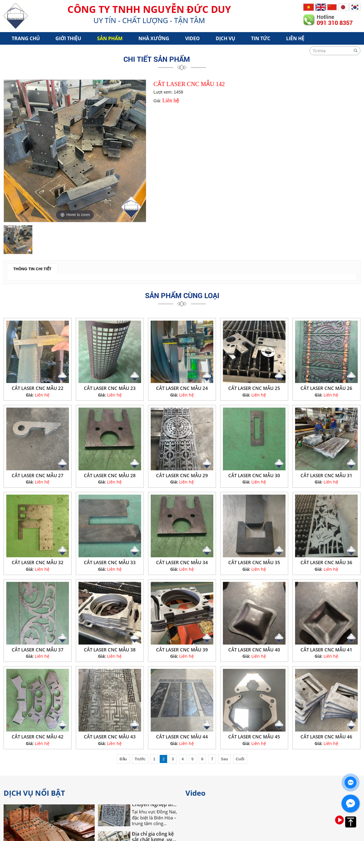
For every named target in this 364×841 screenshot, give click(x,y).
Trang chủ (26, 38)
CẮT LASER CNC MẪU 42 (38, 737)
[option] (75, 151)
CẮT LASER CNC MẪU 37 (38, 650)
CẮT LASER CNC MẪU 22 (38, 388)
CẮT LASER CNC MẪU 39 (182, 650)
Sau (224, 759)
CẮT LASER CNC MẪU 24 (182, 388)
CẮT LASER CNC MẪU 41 (326, 650)
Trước (140, 759)
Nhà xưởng (153, 38)
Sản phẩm (110, 38)
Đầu (123, 759)
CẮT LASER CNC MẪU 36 (326, 562)
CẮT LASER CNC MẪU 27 (38, 475)
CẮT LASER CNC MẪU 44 (182, 737)
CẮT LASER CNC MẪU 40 (254, 650)
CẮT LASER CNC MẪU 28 (110, 475)
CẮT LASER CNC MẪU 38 (110, 650)
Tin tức (260, 38)
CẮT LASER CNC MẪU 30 (254, 475)
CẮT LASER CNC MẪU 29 (182, 475)
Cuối (240, 759)
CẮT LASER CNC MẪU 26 (326, 388)
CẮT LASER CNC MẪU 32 (38, 562)
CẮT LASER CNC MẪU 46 (326, 737)
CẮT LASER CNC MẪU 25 (254, 388)
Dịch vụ (225, 38)
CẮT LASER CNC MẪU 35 (254, 562)
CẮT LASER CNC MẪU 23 (110, 388)
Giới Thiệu (68, 38)
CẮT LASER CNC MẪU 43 (110, 737)
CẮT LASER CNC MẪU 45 (254, 737)
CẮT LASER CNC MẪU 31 (326, 475)
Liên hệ (295, 38)
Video (192, 38)
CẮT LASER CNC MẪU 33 (110, 562)
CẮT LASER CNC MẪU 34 (182, 562)
